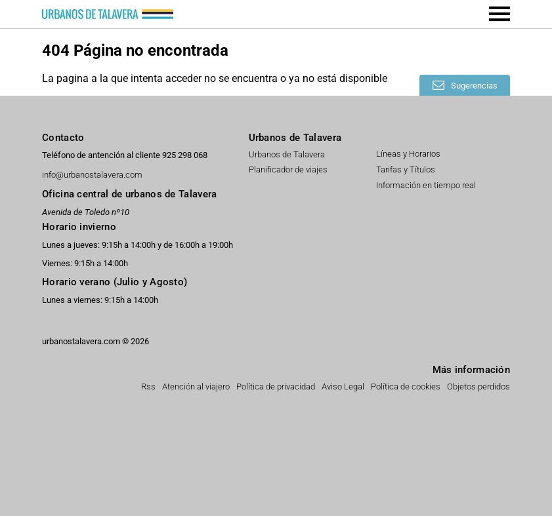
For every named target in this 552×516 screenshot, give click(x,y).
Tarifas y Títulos (405, 169)
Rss (148, 386)
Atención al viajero (196, 386)
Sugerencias (473, 85)
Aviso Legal (343, 386)
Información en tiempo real (426, 185)
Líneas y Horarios (408, 154)
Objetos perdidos (478, 386)
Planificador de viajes (288, 169)
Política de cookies (405, 386)
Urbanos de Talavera (287, 154)
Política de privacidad (275, 386)
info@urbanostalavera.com (92, 175)
